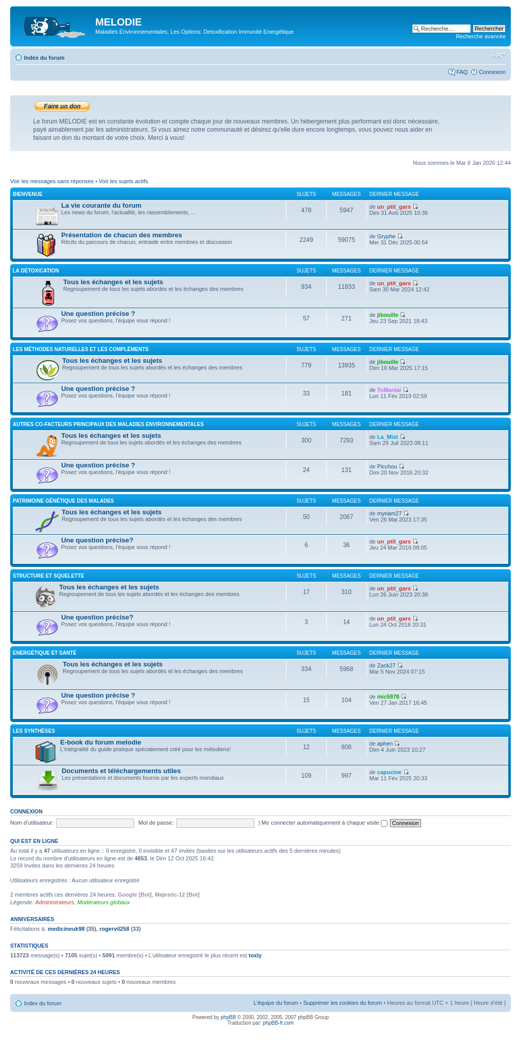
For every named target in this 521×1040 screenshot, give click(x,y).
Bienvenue (27, 194)
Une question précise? (97, 540)
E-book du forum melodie (100, 742)
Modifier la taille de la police (498, 55)
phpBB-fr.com (278, 1023)
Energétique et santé (44, 653)
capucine (389, 772)
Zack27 (386, 665)
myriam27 (389, 513)
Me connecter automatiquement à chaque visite (324, 823)
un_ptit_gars (394, 207)
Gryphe (386, 236)
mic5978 (388, 697)
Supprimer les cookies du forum (342, 1003)
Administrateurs (54, 902)
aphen (385, 743)
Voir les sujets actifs (123, 181)
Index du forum (44, 58)
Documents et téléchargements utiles (121, 771)
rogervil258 (114, 929)
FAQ (461, 72)
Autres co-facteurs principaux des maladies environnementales (108, 424)
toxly (255, 955)
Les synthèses (34, 731)
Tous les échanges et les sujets (113, 282)
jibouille (388, 315)
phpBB (228, 1017)
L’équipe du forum (275, 1003)
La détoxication (36, 271)
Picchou (387, 466)
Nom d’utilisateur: (32, 823)
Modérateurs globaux (103, 902)
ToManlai (389, 390)
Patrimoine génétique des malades (63, 501)
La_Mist (387, 437)
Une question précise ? (98, 313)
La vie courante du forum (101, 205)
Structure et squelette (48, 576)
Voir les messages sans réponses (52, 181)
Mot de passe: (155, 823)
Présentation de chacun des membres (121, 235)
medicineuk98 (66, 929)
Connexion (492, 72)
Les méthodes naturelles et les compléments (81, 349)
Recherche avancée (481, 36)
